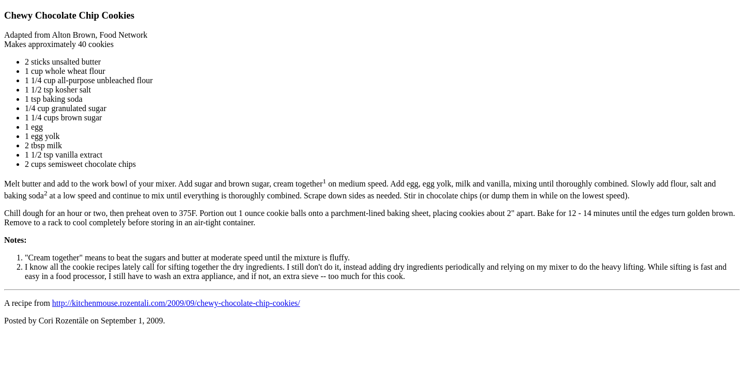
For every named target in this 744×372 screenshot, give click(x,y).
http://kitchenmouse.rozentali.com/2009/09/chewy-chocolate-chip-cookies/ (176, 303)
